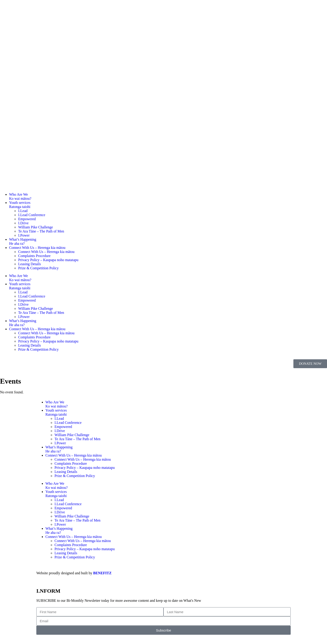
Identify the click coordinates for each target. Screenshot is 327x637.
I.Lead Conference (31, 215)
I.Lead (22, 211)
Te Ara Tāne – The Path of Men (41, 231)
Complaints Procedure (34, 256)
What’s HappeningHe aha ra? (22, 241)
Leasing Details (29, 264)
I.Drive (23, 223)
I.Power (24, 235)
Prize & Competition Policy (38, 268)
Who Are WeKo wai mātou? (20, 196)
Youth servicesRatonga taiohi (19, 205)
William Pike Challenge (35, 227)
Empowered (27, 219)
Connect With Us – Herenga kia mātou (37, 248)
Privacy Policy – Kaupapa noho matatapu (48, 260)
